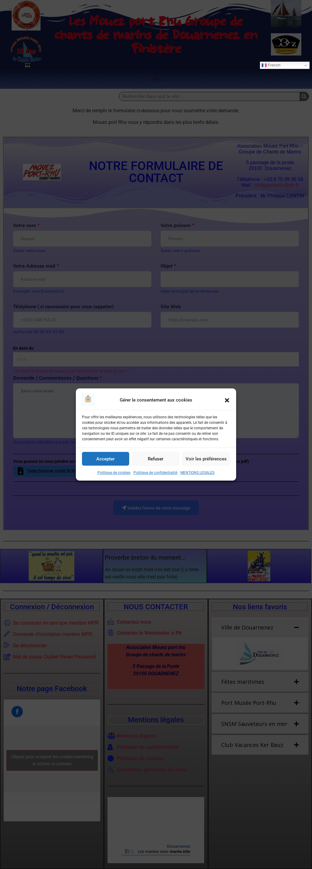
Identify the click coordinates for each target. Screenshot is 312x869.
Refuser (155, 459)
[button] (227, 400)
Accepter (105, 459)
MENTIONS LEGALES (197, 473)
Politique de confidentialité (155, 473)
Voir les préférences (206, 459)
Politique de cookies (114, 473)
